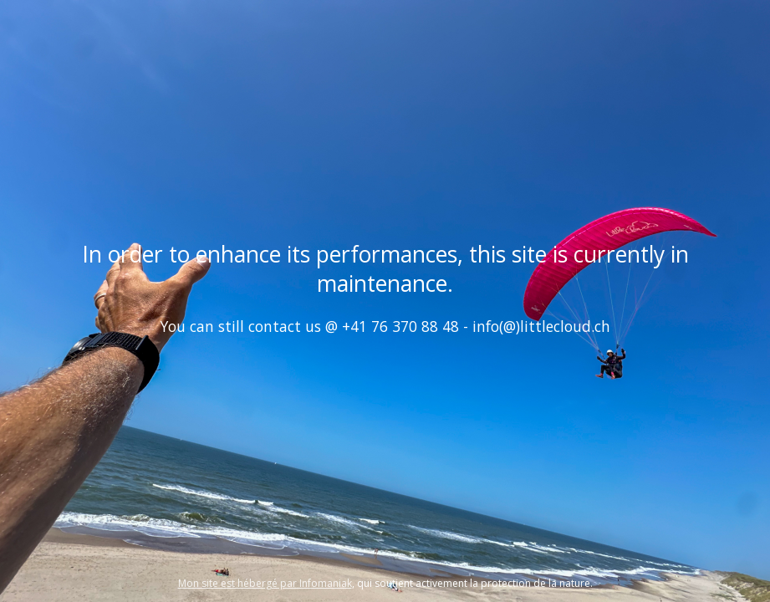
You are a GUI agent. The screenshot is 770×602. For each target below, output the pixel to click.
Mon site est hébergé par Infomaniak (265, 583)
